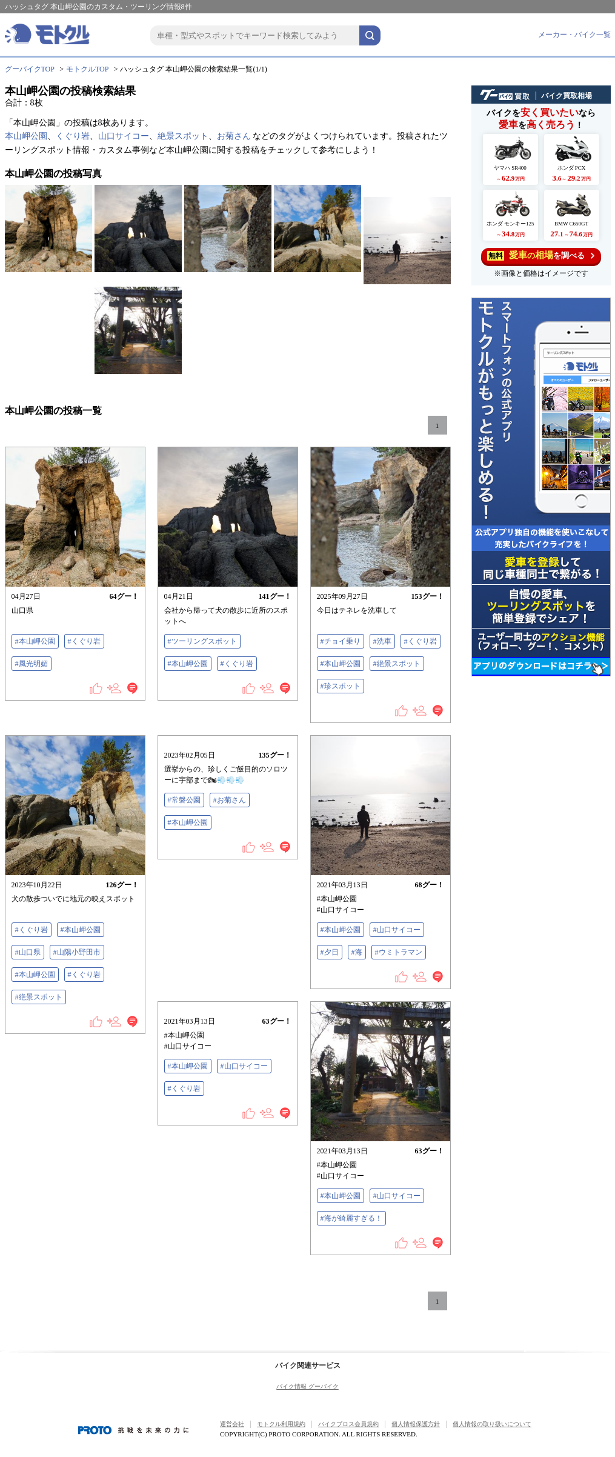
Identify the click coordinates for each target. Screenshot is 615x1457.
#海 (356, 952)
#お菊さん (229, 800)
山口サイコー (123, 136)
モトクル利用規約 (281, 1424)
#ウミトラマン (398, 952)
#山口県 (28, 952)
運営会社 (232, 1424)
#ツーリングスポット (202, 641)
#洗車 (382, 641)
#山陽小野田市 (77, 952)
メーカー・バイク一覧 (574, 34)
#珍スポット (341, 686)
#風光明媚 (31, 663)
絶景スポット (183, 136)
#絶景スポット (397, 663)
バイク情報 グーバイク (307, 1386)
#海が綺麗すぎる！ (351, 1218)
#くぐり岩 (84, 641)
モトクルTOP (87, 69)
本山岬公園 (26, 136)
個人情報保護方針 (415, 1424)
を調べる (540, 255)
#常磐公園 (184, 800)
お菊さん (234, 136)
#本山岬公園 (35, 641)
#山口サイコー (397, 929)
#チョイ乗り (341, 641)
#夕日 (330, 952)
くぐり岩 (73, 136)
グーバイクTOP (30, 69)
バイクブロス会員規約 (348, 1424)
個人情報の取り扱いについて (492, 1424)
